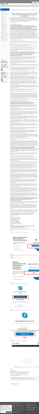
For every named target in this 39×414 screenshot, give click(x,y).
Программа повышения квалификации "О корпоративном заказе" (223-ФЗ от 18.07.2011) (4, 73)
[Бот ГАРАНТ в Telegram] (7, 2)
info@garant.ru (20, 411)
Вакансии (6, 0)
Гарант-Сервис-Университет (14, 412)
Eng (37, 2)
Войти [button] (34, 2)
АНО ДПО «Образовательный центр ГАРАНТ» (4, 40)
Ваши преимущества (3, 32)
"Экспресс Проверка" (4, 30)
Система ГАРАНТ (3, 12)
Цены (16, 0)
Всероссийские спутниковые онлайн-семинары (4, 27)
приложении (30, 82)
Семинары (24, 0)
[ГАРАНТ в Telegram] (6, 2)
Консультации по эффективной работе (4, 25)
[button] (35, 4)
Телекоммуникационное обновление (4, 38)
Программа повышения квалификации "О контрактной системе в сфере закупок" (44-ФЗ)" (4, 62)
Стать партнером (30, 0)
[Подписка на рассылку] (0, 2)
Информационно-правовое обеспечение (4, 9)
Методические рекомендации (22, 18)
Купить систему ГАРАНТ (4, 36)
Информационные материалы (5, 34)
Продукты (11, 0)
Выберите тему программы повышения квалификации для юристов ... (4, 81)
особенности (11, 48)
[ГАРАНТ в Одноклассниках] (8, 2)
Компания (1, 0)
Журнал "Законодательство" (4, 22)
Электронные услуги (4, 29)
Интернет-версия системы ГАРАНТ (4, 14)
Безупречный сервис (4, 11)
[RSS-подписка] (10, 2)
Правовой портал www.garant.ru (3, 19)
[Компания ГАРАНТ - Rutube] (9, 2)
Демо (19, 0)
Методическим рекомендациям (15, 217)
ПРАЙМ (2, 17)
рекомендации (12, 44)
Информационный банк (4, 33)
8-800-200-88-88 (28, 403)
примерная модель (12, 41)
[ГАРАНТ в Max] (5, 2)
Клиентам (36, 0)
